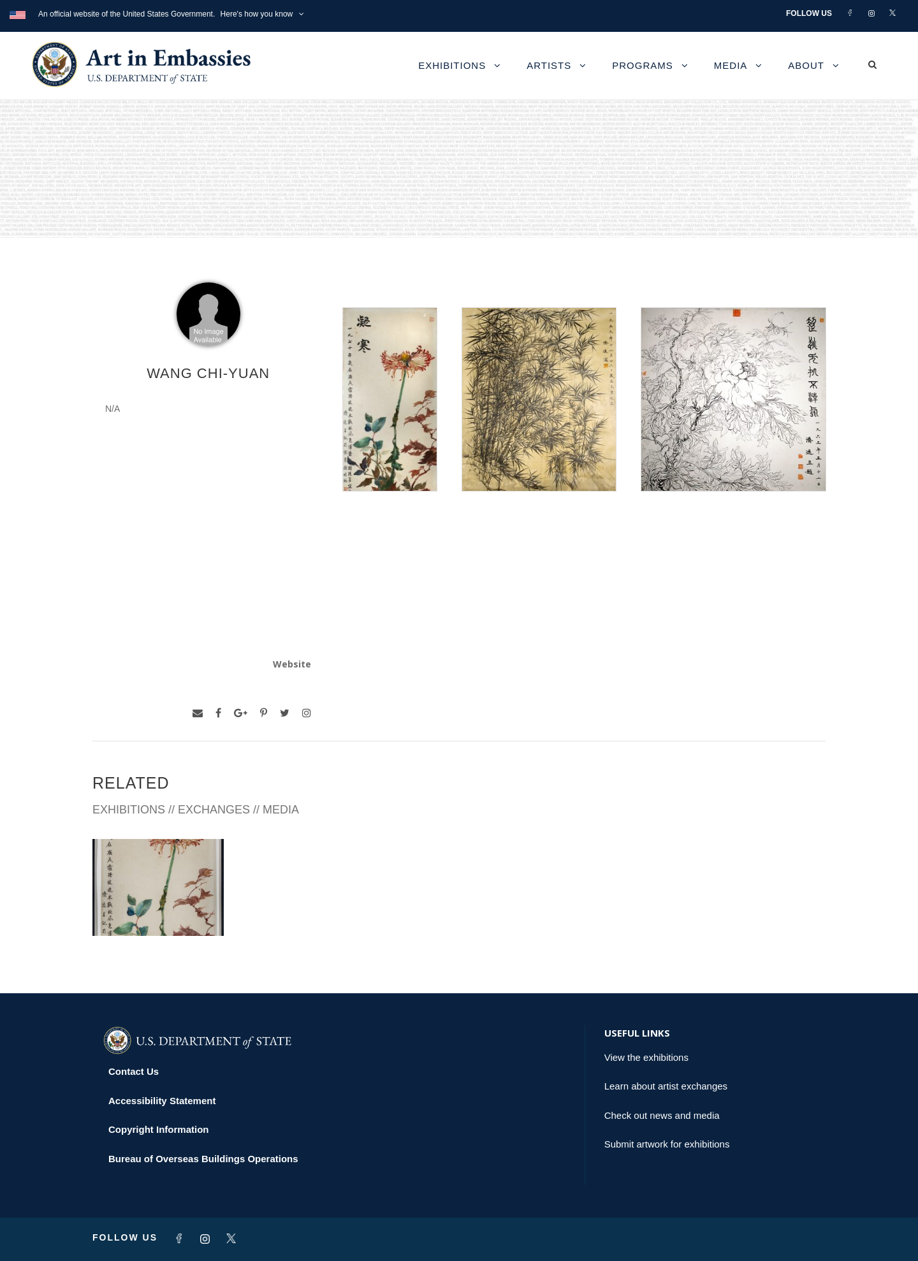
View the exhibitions (646, 1057)
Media (731, 65)
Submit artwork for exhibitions (667, 1144)
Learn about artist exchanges (665, 1086)
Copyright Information (158, 1129)
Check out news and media (662, 1115)
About (806, 65)
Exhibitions (452, 65)
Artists (549, 65)
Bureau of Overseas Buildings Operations (203, 1158)
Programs (642, 65)
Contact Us (133, 1071)
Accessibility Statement (161, 1100)
